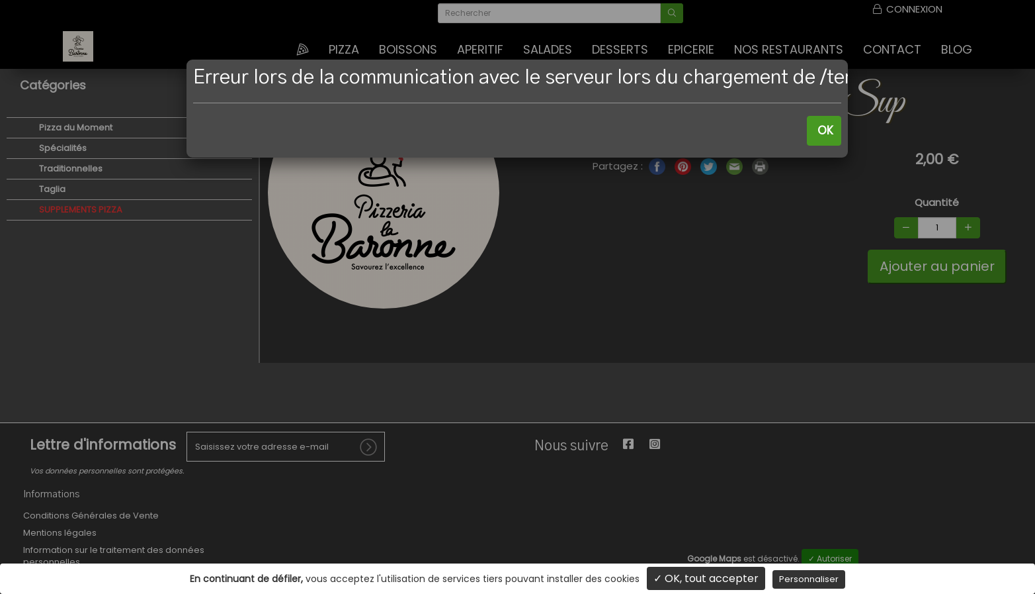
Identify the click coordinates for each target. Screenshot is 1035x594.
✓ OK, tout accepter (706, 578)
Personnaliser (809, 579)
